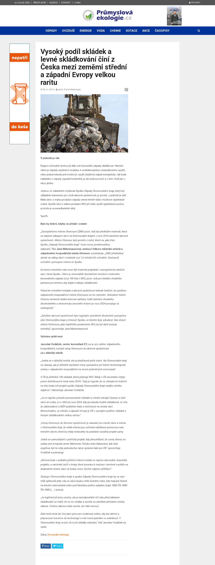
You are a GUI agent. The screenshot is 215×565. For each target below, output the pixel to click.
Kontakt (66, 2)
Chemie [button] (115, 30)
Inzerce (53, 2)
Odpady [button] (51, 30)
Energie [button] (86, 30)
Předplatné (39, 2)
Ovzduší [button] (68, 30)
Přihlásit (194, 3)
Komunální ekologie (58, 534)
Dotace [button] (131, 30)
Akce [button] (146, 30)
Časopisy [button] (162, 30)
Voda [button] (101, 30)
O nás (77, 2)
